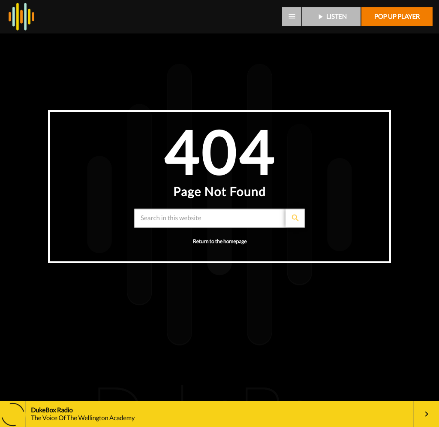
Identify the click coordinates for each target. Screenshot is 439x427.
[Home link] (21, 17)
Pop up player (397, 17)
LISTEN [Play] (331, 16)
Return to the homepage (220, 241)
